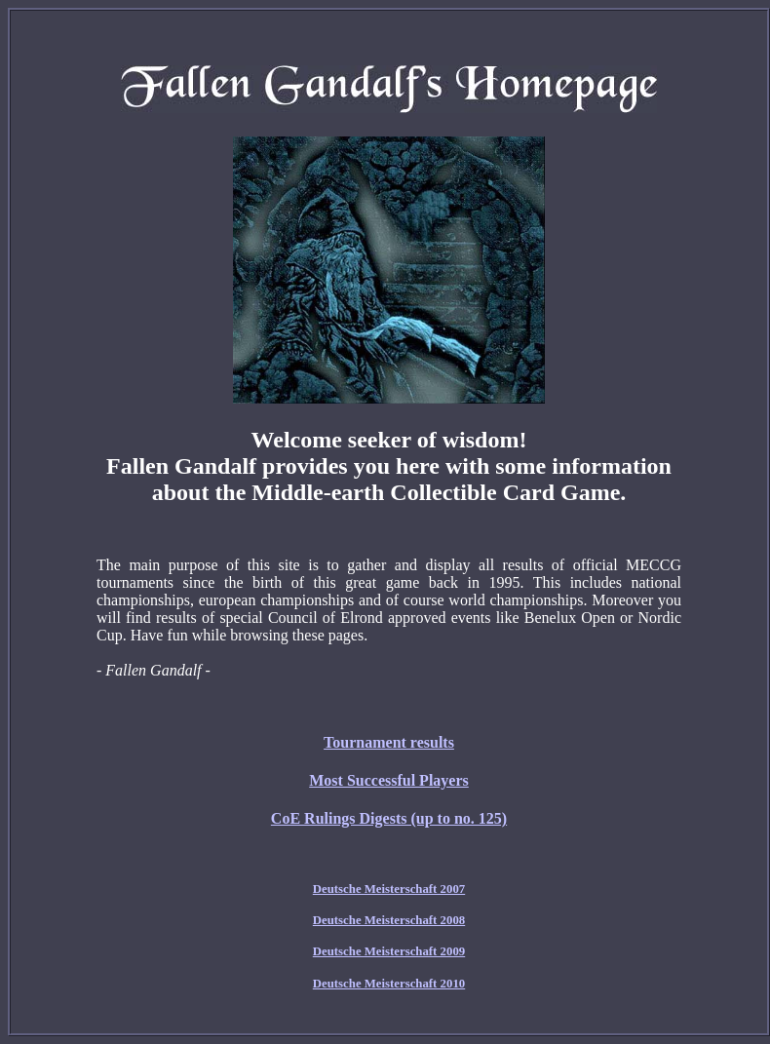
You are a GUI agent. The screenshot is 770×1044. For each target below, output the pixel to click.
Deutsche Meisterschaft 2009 (389, 951)
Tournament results (389, 742)
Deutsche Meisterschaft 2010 (389, 983)
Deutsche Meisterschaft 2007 (389, 889)
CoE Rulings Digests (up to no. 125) (389, 818)
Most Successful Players (389, 780)
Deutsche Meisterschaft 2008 (389, 920)
